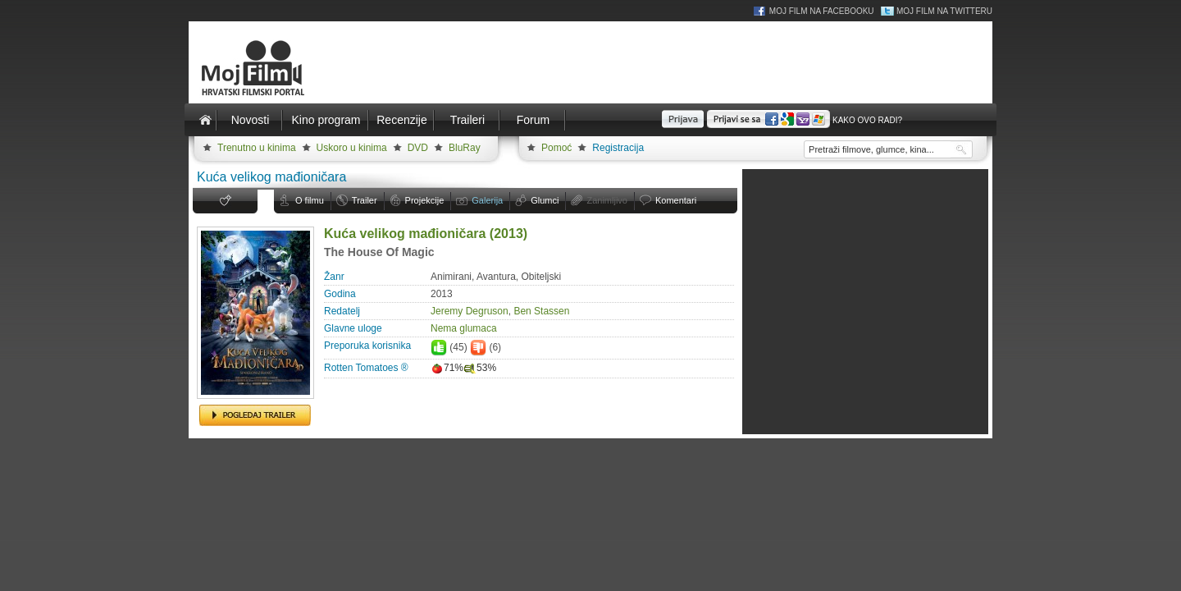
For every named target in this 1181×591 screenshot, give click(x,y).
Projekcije (425, 200)
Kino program (325, 119)
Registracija (618, 147)
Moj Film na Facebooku (821, 11)
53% (479, 367)
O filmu (309, 200)
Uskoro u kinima (352, 147)
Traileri (467, 119)
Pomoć (556, 147)
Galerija (487, 200)
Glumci (545, 200)
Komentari (675, 200)
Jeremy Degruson (469, 311)
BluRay (465, 147)
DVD (418, 147)
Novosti (250, 119)
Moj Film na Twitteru (944, 11)
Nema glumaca (464, 328)
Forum (533, 119)
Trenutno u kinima (256, 147)
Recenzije (401, 119)
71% (447, 367)
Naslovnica (205, 119)
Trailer (364, 200)
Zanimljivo (606, 200)
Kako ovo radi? (867, 120)
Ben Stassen (541, 311)
